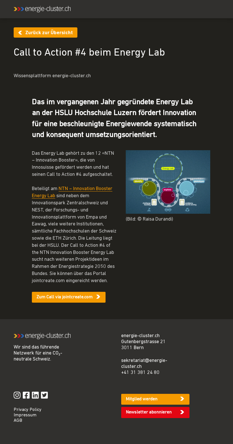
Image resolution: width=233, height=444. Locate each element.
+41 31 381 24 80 (140, 372)
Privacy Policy (28, 410)
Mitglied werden (141, 399)
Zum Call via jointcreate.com (64, 297)
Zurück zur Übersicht (49, 32)
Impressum (25, 415)
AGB (18, 420)
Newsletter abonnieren (149, 412)
